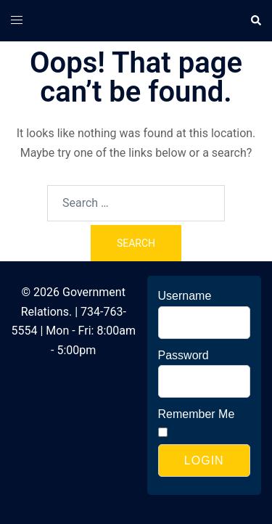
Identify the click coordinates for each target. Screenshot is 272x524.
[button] (255, 20)
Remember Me (196, 414)
